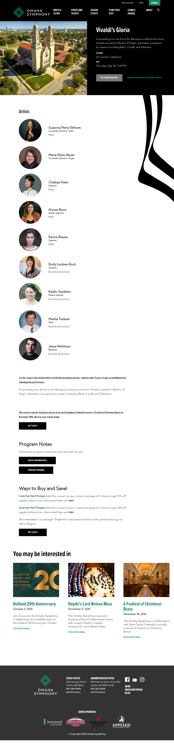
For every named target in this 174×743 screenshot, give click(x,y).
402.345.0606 (73, 688)
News (128, 686)
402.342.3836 (98, 688)
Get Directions (73, 692)
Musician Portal (134, 690)
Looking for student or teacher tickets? (144, 77)
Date (97, 62)
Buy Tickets (33, 532)
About (149, 12)
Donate (154, 3)
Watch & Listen (62, 14)
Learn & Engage (133, 14)
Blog (127, 693)
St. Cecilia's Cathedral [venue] (108, 57)
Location (99, 53)
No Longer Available (109, 77)
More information (21, 628)
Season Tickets (98, 14)
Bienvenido (127, 2)
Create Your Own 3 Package (32, 508)
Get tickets (32, 425)
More (51, 134)
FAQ (141, 2)
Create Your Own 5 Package (32, 496)
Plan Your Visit (117, 14)
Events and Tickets (81, 14)
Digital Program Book (37, 460)
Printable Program (36, 470)
